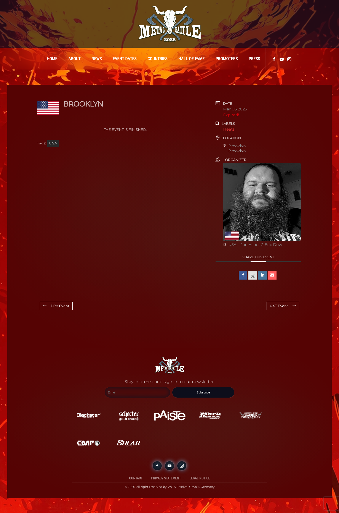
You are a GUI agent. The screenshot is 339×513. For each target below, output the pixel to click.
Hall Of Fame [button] (191, 58)
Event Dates (124, 58)
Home (52, 58)
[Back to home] (169, 23)
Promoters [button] (227, 58)
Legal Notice (199, 478)
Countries (157, 58)
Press (254, 58)
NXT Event (283, 306)
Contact (135, 478)
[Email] (137, 392)
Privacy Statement (166, 478)
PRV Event (56, 306)
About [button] (74, 58)
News (96, 58)
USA (53, 143)
